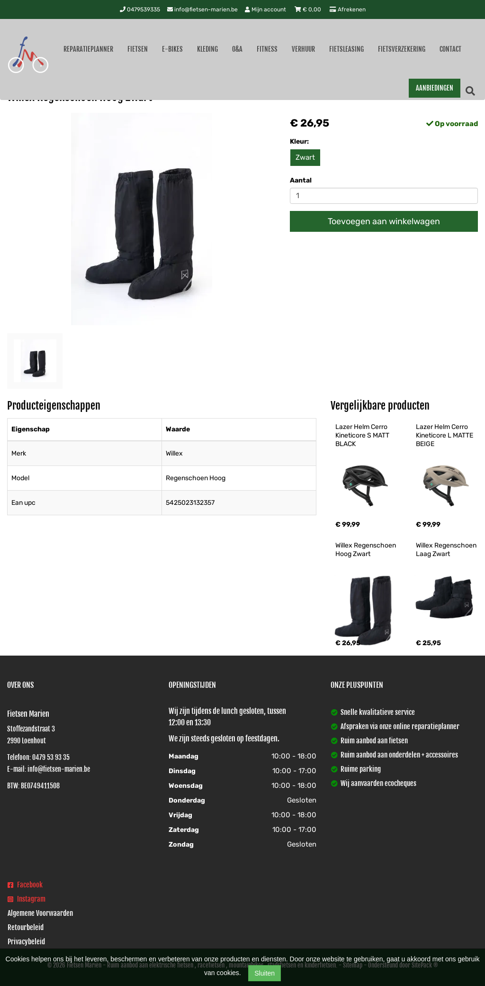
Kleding (207, 49)
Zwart (305, 157)
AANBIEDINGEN (434, 88)
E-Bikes (172, 49)
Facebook (25, 884)
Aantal (301, 180)
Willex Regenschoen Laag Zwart (447, 549)
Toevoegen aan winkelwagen (384, 221)
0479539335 (140, 9)
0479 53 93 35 (51, 757)
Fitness (267, 49)
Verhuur (303, 49)
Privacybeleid (26, 941)
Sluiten (264, 973)
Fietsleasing (346, 49)
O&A (237, 49)
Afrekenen (348, 9)
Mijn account (266, 9)
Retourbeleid (26, 927)
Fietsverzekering (401, 49)
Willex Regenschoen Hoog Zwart (366, 549)
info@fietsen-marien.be (202, 9)
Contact (450, 49)
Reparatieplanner (88, 49)
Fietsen (137, 49)
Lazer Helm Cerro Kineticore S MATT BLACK (363, 435)
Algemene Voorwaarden (40, 913)
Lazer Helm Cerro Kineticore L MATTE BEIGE (445, 435)
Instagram (26, 899)
